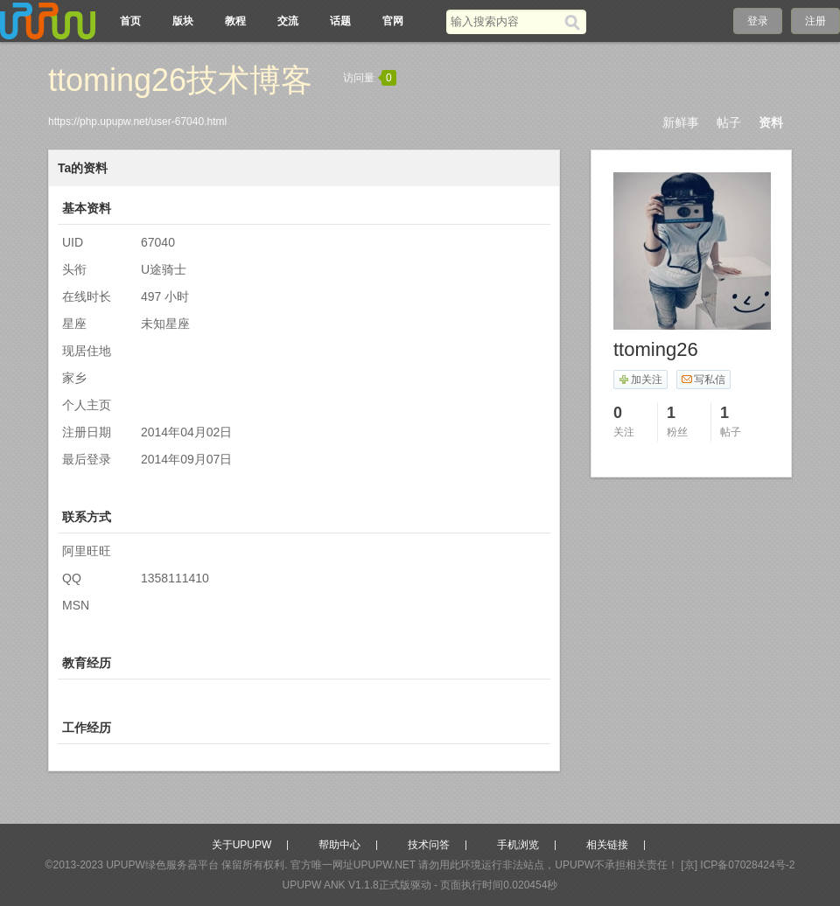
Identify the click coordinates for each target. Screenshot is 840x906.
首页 (130, 21)
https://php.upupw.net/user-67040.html (137, 121)
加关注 (640, 379)
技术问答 (429, 845)
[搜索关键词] (505, 21)
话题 (340, 21)
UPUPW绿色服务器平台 (162, 865)
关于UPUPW (242, 845)
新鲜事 (680, 122)
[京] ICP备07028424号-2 (737, 865)
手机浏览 (518, 845)
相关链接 (607, 845)
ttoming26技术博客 (180, 80)
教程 (235, 21)
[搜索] (575, 22)
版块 (182, 21)
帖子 (729, 122)
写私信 (703, 379)
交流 (287, 21)
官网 (392, 21)
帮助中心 (339, 845)
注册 (815, 21)
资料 (771, 122)
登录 (757, 21)
